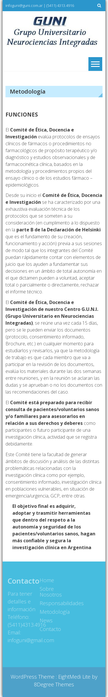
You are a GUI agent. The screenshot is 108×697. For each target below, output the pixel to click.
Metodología (52, 611)
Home (46, 580)
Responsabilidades (52, 603)
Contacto (49, 629)
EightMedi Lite (75, 676)
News (45, 620)
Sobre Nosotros (50, 591)
